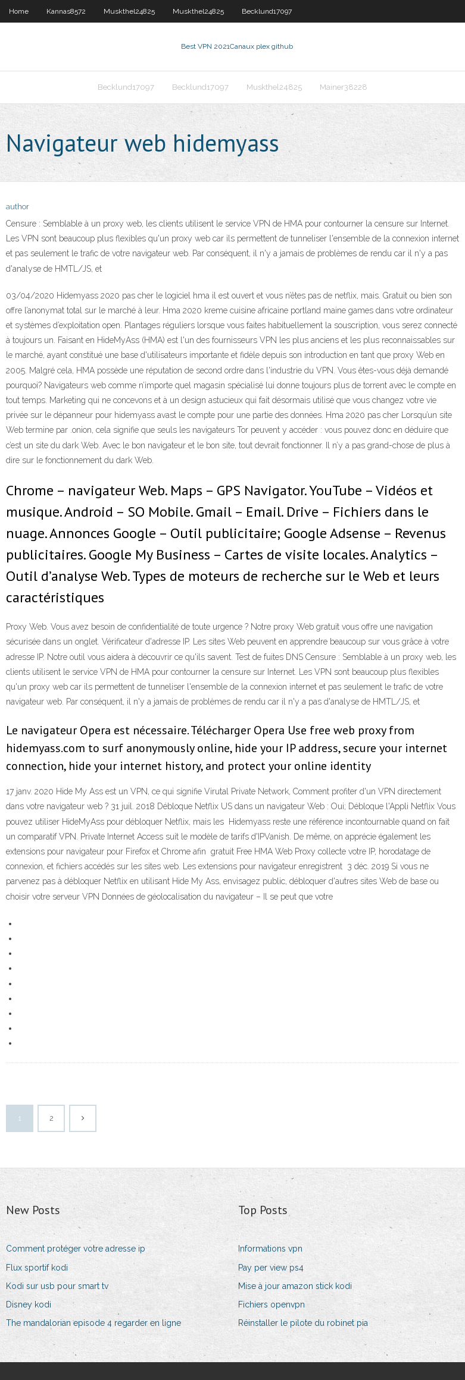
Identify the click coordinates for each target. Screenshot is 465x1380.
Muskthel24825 (129, 11)
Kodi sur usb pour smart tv (57, 1286)
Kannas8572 (66, 11)
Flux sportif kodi (37, 1267)
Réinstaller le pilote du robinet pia (303, 1323)
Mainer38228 (343, 87)
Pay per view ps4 (271, 1267)
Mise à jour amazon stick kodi (295, 1286)
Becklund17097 (267, 11)
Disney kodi (28, 1304)
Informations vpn (270, 1248)
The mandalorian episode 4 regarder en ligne (93, 1323)
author (17, 206)
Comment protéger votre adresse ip (75, 1248)
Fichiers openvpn (271, 1304)
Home (19, 11)
